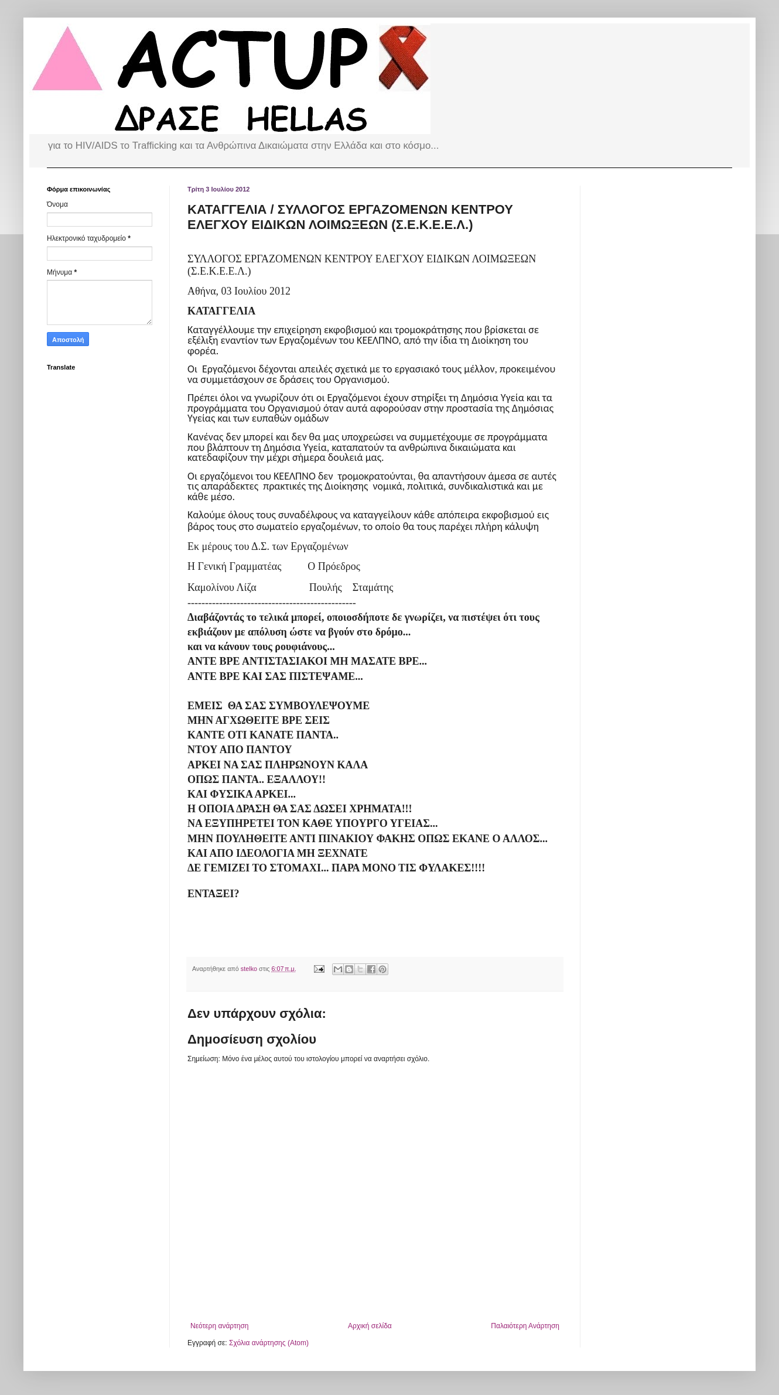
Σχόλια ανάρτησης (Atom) (269, 1343)
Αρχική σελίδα (370, 1326)
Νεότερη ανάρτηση (219, 1326)
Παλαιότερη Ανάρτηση (525, 1326)
